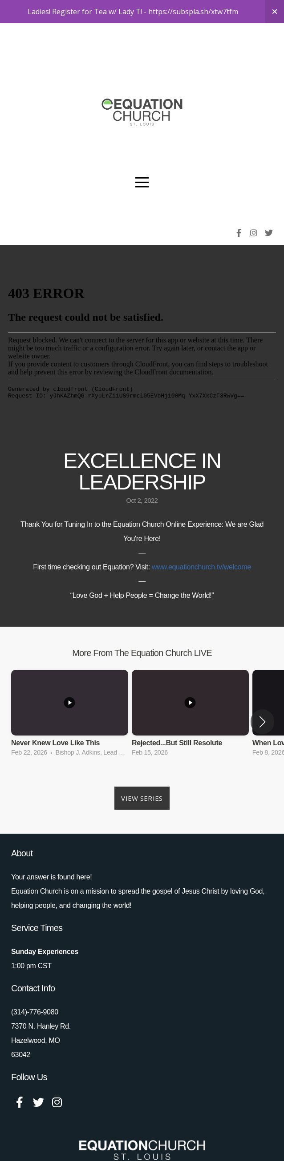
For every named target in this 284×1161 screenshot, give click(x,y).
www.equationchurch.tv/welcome (201, 544)
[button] (262, 698)
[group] (69, 693)
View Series (141, 775)
